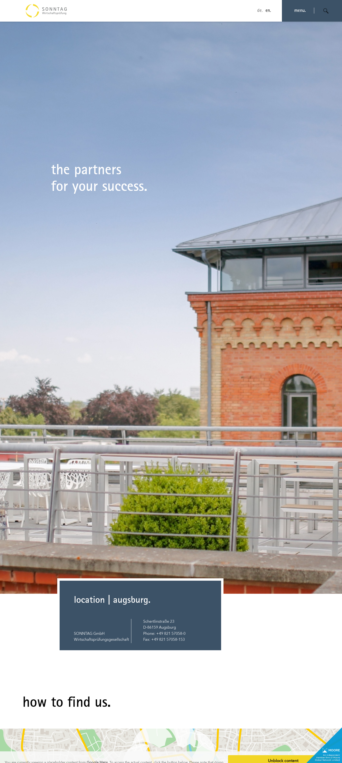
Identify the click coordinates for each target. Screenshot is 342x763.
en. (268, 11)
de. (260, 11)
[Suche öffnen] (326, 10)
